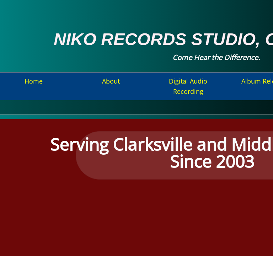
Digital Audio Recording (188, 86)
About (111, 81)
